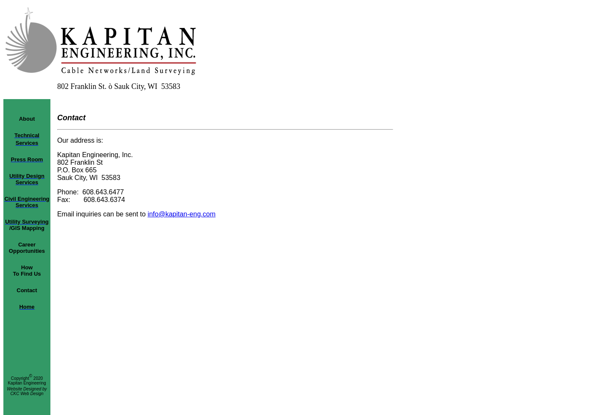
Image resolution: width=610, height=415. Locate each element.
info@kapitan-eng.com (181, 214)
